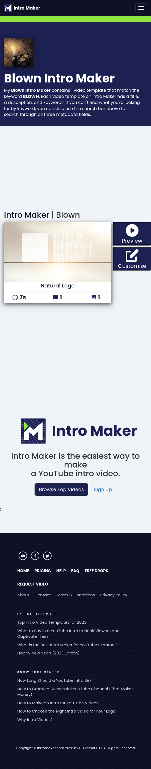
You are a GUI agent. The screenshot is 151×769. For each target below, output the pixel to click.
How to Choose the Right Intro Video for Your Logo (66, 711)
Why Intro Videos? (35, 719)
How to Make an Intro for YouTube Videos (57, 703)
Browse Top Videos (61, 489)
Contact (43, 595)
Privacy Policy (113, 595)
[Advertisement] (75, 166)
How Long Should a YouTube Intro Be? (54, 680)
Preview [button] (136, 233)
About (23, 595)
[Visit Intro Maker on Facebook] (36, 558)
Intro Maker (26, 215)
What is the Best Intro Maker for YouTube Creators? (67, 645)
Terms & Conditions (75, 595)
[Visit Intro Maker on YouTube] (23, 558)
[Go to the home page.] (22, 8)
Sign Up (103, 489)
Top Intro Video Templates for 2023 (51, 622)
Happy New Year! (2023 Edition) (48, 653)
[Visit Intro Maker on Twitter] (47, 558)
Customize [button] (134, 259)
